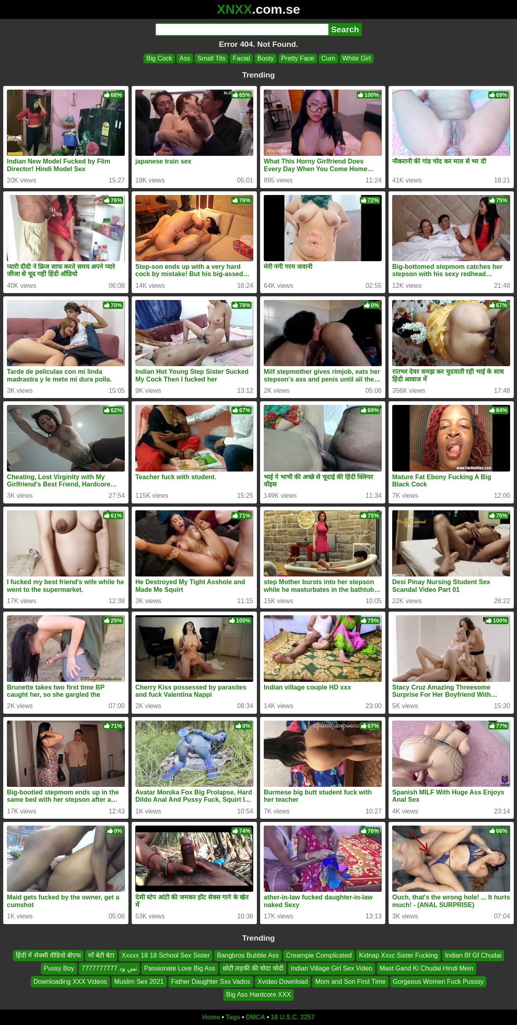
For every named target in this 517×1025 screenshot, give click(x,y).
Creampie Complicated (319, 955)
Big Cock (159, 58)
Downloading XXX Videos (70, 981)
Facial (241, 58)
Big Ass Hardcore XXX (258, 994)
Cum (328, 58)
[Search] (241, 29)
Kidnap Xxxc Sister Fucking (398, 955)
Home (211, 1017)
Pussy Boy (59, 968)
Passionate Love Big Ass (179, 968)
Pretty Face (297, 58)
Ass (184, 58)
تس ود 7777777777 (109, 968)
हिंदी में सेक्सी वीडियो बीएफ (48, 955)
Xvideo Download (283, 981)
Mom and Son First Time (350, 981)
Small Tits (211, 58)
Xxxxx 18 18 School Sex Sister (166, 955)
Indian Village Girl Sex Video (331, 968)
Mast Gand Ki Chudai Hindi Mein (426, 968)
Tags (233, 1017)
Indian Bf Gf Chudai (473, 955)
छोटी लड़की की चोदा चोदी (253, 968)
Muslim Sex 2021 (139, 981)
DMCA (255, 1017)
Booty (265, 58)
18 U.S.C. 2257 (293, 1017)
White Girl (357, 58)
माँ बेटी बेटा (101, 955)
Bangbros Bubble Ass (248, 955)
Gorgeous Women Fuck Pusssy (438, 981)
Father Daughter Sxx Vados (210, 981)
